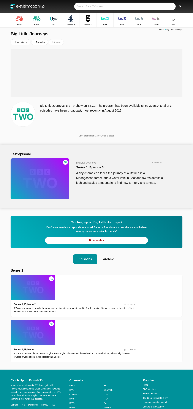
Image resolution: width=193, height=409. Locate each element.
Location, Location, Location (156, 366)
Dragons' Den (149, 375)
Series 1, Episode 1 (68, 306)
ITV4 (106, 362)
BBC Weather (149, 353)
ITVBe (72, 367)
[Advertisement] (96, 73)
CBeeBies (108, 393)
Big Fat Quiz (149, 388)
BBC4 (72, 380)
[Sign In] (169, 6)
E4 (105, 367)
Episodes (85, 258)
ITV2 (106, 358)
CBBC (72, 393)
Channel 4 (109, 354)
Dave (106, 384)
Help (23, 368)
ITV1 (71, 354)
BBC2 (106, 349)
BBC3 (106, 376)
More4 (72, 371)
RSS (53, 368)
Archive (108, 258)
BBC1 (72, 349)
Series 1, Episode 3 (88, 167)
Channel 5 (74, 358)
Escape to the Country (153, 370)
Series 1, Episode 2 (68, 278)
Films (145, 348)
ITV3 (71, 362)
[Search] (179, 6)
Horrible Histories (151, 357)
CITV (106, 389)
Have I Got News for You (154, 392)
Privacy (44, 368)
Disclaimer (33, 368)
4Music (107, 380)
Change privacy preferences (25, 374)
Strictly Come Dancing (153, 379)
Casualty (147, 384)
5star (71, 384)
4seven (107, 371)
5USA (72, 376)
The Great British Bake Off (155, 362)
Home (161, 30)
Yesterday (74, 389)
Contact (14, 368)
